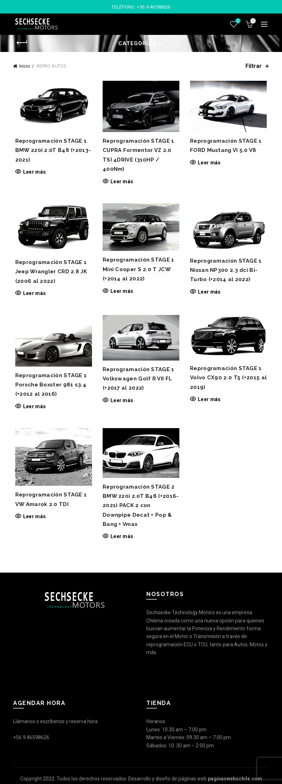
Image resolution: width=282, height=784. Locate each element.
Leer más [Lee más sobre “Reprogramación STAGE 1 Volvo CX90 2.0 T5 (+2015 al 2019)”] (210, 402)
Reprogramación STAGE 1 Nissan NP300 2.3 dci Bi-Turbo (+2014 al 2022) (226, 272)
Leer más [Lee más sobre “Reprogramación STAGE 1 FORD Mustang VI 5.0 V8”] (210, 163)
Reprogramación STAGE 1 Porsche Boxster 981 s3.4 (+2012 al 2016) (49, 387)
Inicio (24, 66)
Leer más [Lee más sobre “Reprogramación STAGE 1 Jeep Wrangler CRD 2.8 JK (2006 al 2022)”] (32, 295)
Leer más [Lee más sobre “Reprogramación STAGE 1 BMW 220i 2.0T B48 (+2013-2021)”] (32, 173)
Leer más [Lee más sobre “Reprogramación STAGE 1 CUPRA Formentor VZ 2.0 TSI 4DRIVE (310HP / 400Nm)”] (121, 182)
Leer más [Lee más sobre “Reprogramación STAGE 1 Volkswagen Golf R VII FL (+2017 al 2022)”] (121, 403)
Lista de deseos (237, 21)
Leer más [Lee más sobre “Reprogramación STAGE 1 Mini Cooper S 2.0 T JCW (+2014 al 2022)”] (121, 293)
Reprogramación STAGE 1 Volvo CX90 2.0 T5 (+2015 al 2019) (229, 380)
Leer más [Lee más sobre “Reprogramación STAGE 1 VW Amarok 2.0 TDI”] (32, 520)
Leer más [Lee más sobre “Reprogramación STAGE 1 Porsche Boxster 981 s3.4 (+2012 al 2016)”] (32, 409)
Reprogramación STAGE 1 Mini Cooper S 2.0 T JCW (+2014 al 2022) (138, 271)
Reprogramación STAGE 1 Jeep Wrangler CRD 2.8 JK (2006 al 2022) (49, 273)
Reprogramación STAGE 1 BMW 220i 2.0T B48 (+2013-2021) (51, 151)
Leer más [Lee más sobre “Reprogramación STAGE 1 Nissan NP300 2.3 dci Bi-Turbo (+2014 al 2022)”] (210, 293)
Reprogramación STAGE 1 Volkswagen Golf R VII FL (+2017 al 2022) (138, 381)
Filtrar (253, 66)
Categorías (137, 43)
